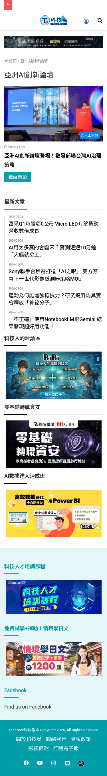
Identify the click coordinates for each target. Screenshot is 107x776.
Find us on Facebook (27, 707)
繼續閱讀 (18, 177)
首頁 (10, 61)
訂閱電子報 (66, 748)
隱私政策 (80, 739)
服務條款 (38, 748)
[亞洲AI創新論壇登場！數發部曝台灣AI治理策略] (53, 114)
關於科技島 (29, 739)
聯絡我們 (56, 739)
